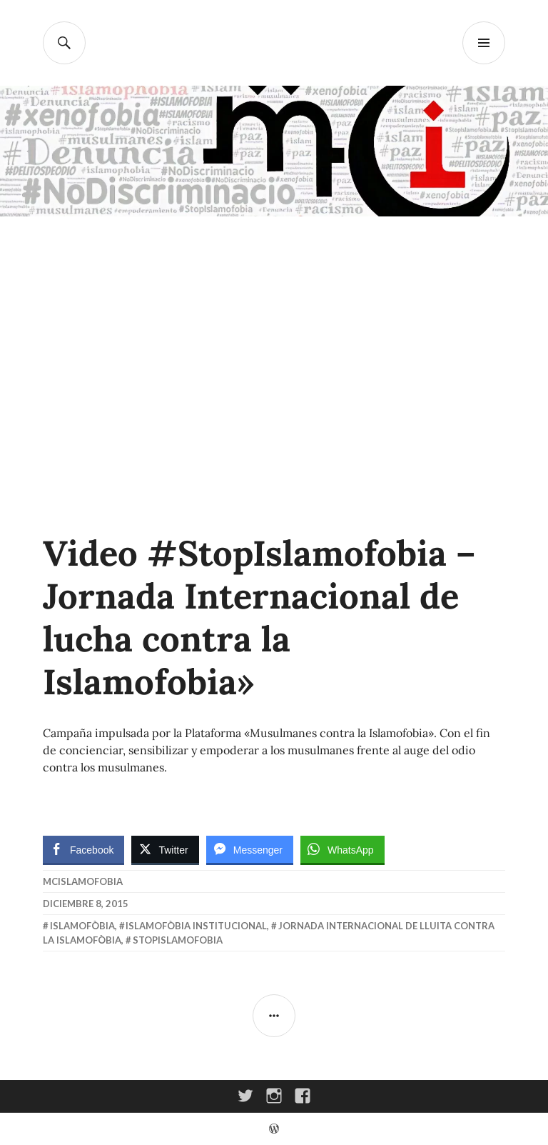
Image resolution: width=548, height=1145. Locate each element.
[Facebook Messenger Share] (249, 849)
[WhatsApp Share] (342, 849)
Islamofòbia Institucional (196, 925)
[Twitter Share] (164, 849)
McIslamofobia (83, 881)
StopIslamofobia (178, 940)
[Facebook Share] (83, 849)
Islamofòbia (82, 925)
